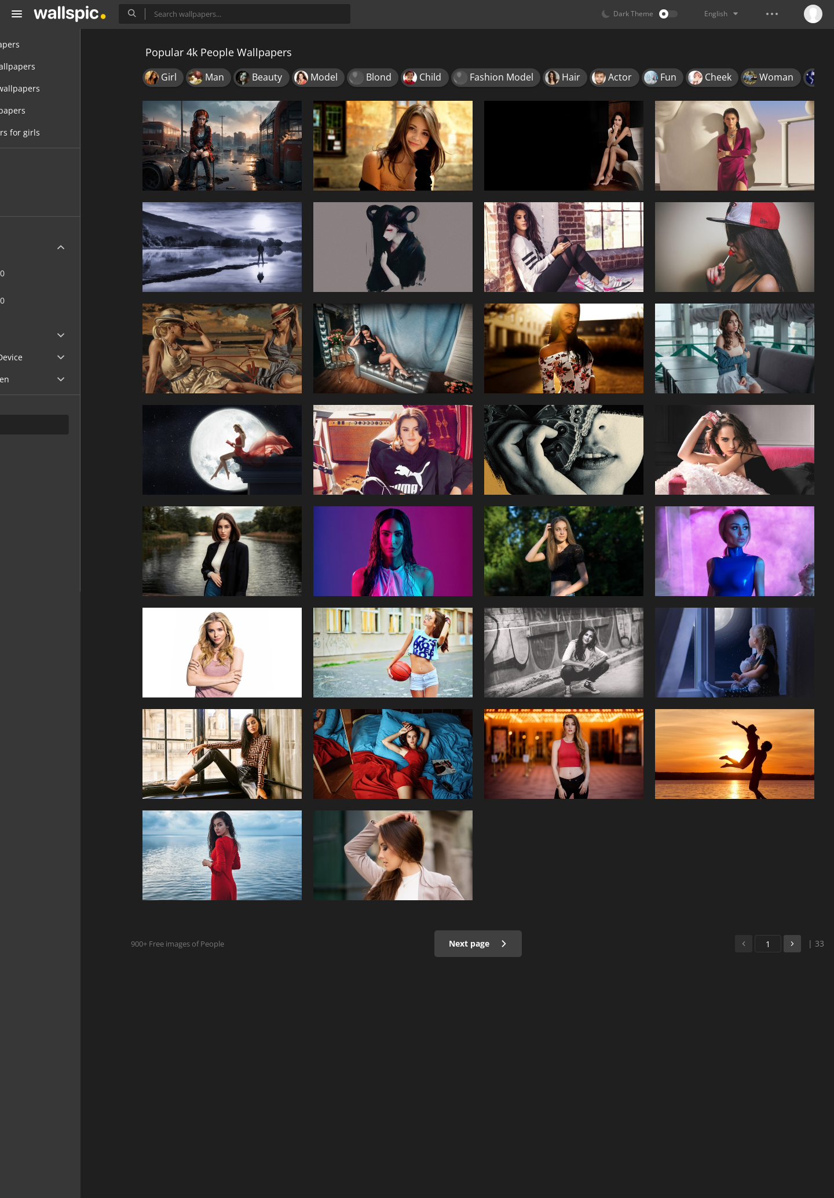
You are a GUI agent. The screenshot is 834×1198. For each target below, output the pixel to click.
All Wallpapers (48, 44)
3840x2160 (86, 273)
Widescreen (43, 379)
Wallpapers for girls (58, 132)
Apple (31, 335)
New (36, 178)
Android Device (49, 357)
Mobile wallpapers (56, 66)
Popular (43, 200)
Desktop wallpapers (58, 88)
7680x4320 (48, 300)
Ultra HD (36, 247)
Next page (489, 943)
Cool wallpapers (51, 110)
